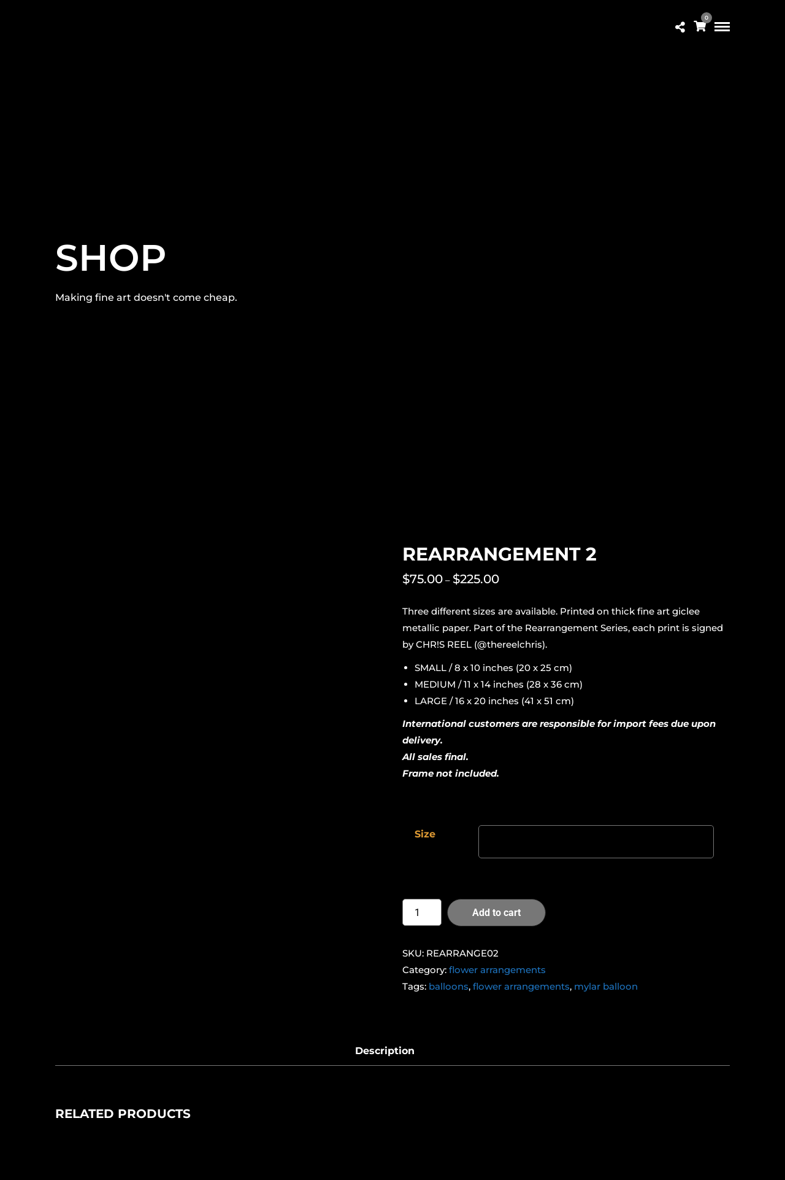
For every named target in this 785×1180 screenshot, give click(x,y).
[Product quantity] (422, 912)
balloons (449, 986)
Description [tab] (385, 1051)
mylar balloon (606, 986)
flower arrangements (497, 970)
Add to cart (496, 912)
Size (425, 834)
